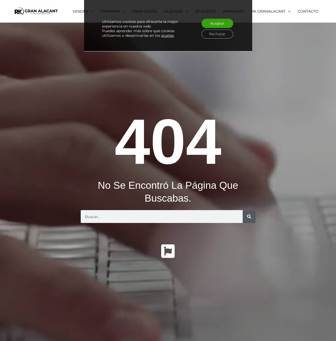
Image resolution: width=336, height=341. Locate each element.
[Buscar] (249, 216)
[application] (291, 11)
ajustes (167, 35)
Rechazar (217, 34)
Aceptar (217, 23)
